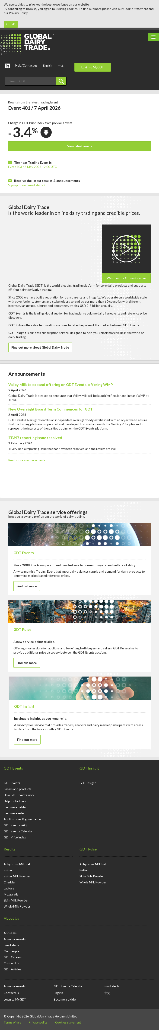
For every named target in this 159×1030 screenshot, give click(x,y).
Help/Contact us (26, 65)
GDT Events (13, 768)
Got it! (10, 24)
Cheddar (10, 882)
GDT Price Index (15, 837)
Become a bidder (15, 807)
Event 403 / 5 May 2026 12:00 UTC (32, 167)
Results (9, 849)
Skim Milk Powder (16, 900)
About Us (11, 918)
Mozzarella (11, 894)
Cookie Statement (135, 9)
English (47, 65)
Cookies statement (68, 1022)
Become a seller (14, 813)
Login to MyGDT (92, 67)
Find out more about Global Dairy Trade (40, 347)
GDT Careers (13, 957)
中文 (61, 65)
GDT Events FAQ (15, 825)
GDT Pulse (88, 849)
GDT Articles (12, 969)
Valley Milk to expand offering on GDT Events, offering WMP (60, 384)
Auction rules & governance (22, 819)
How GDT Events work (19, 795)
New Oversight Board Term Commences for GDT (50, 409)
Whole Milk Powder (17, 906)
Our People (11, 951)
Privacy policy (38, 1022)
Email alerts (11, 945)
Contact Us (11, 963)
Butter (8, 870)
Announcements (26, 374)
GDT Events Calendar (18, 831)
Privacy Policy (18, 13)
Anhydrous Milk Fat (17, 864)
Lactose (9, 888)
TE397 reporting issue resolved (35, 437)
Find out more (26, 586)
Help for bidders (15, 801)
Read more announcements (26, 460)
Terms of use (12, 1022)
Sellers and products (17, 789)
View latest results (79, 146)
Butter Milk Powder (17, 876)
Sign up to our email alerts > (27, 185)
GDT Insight (89, 768)
